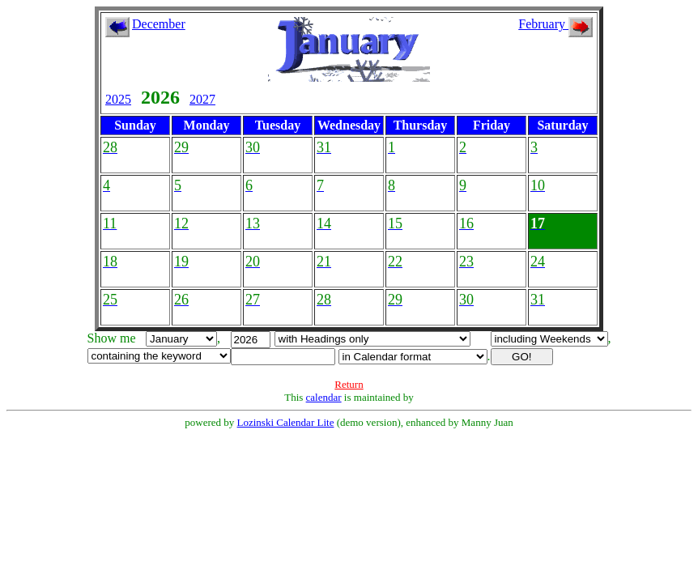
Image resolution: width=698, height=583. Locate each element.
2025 (118, 99)
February (555, 24)
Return (348, 384)
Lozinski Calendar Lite (285, 422)
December (158, 24)
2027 (202, 99)
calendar (324, 397)
